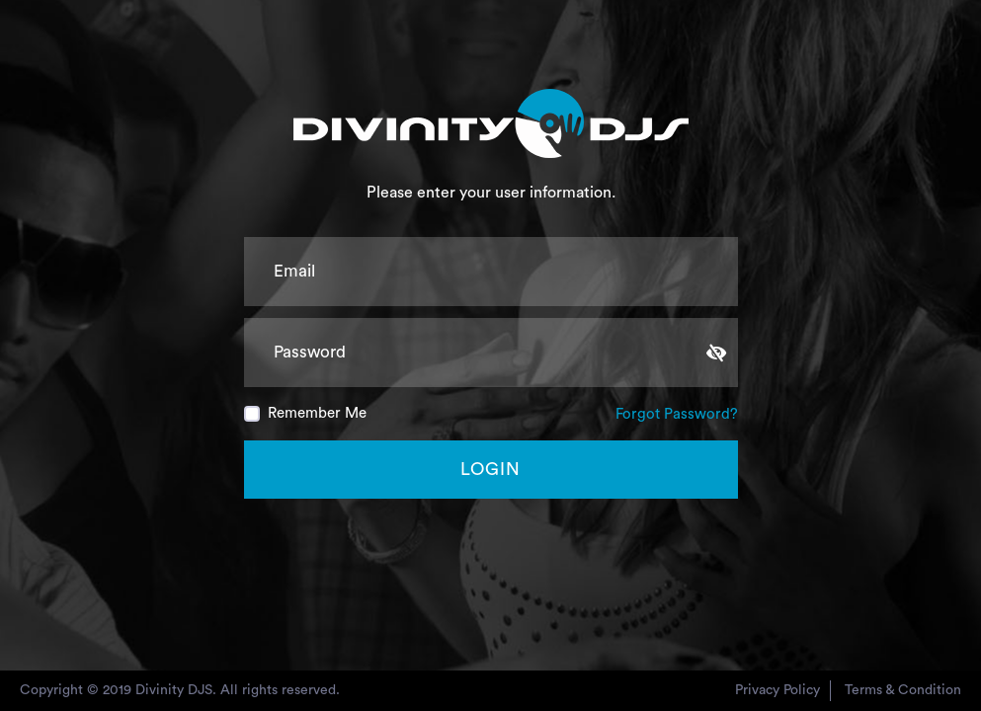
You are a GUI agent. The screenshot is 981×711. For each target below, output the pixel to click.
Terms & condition (903, 690)
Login (490, 469)
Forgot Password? (676, 414)
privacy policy (777, 690)
